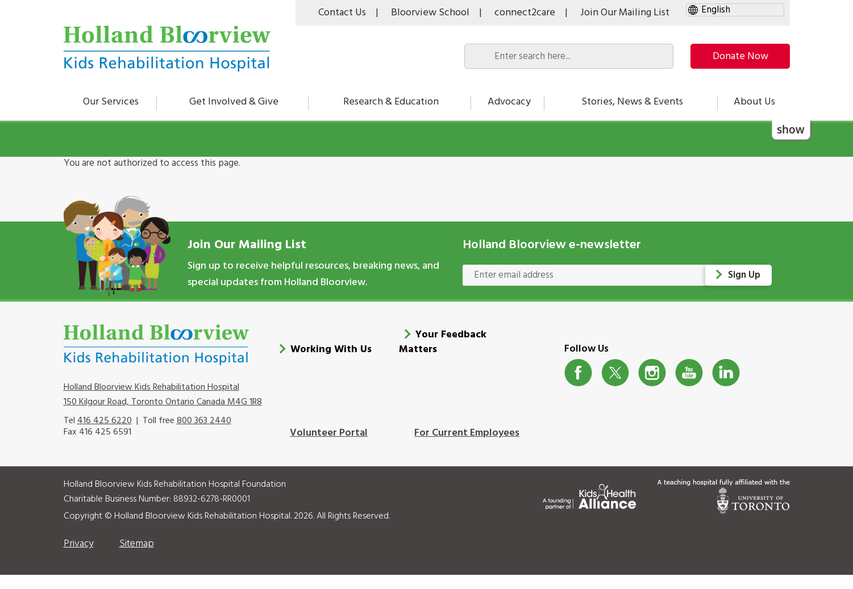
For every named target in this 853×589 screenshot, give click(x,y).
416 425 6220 (104, 435)
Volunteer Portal (329, 447)
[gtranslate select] (735, 9)
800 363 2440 (204, 435)
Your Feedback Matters (442, 356)
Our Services (111, 102)
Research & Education (391, 102)
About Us (754, 102)
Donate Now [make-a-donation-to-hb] (740, 56)
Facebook (578, 387)
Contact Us (342, 13)
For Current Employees (466, 447)
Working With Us (331, 364)
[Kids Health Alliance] (589, 509)
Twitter (615, 387)
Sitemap (136, 558)
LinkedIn (726, 387)
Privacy (79, 558)
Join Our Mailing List (624, 13)
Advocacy (509, 102)
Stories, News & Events (632, 102)
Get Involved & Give (233, 102)
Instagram (652, 387)
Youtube (689, 387)
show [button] (791, 129)
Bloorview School (430, 13)
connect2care (524, 13)
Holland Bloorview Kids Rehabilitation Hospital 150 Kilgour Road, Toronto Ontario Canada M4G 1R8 (163, 408)
